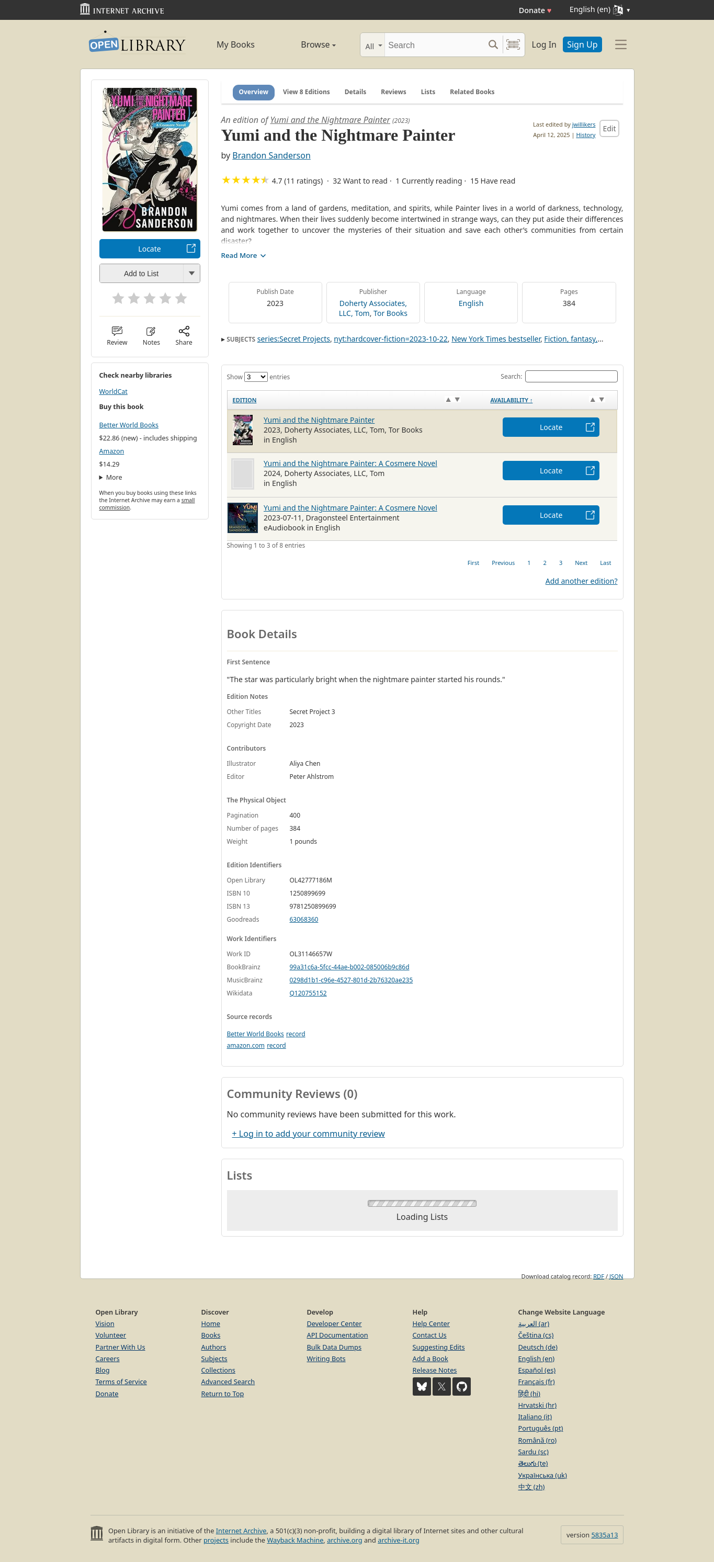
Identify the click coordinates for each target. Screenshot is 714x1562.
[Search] (434, 45)
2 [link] (545, 563)
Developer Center (334, 1323)
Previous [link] (503, 563)
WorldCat (113, 391)
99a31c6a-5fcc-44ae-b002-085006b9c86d (350, 967)
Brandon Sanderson (271, 155)
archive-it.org (399, 1540)
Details (356, 91)
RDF (598, 1276)
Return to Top (222, 1393)
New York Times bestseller (495, 339)
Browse (306, 44)
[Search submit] (493, 44)
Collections (218, 1370)
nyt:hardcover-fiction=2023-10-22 (390, 339)
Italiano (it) (535, 1416)
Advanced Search (228, 1381)
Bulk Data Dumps (334, 1347)
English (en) (536, 1358)
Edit (609, 128)
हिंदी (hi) (529, 1393)
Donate (535, 10)
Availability (511, 400)
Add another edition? (582, 581)
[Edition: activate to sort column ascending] (356, 400)
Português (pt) (540, 1428)
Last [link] (605, 563)
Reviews (393, 91)
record (295, 1033)
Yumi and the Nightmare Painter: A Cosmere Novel (350, 463)
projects (216, 1540)
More (114, 477)
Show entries (258, 376)
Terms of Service (121, 1381)
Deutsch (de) (538, 1347)
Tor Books (390, 313)
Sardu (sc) (533, 1451)
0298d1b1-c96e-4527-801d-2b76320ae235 (351, 980)
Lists (428, 91)
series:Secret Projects (293, 339)
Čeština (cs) (536, 1335)
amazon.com (246, 1045)
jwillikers (584, 124)
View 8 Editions (306, 91)
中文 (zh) (531, 1486)
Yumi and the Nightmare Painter (330, 120)
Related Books (472, 91)
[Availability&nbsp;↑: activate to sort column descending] (551, 400)
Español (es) (537, 1370)
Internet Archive (241, 1530)
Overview (254, 91)
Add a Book (430, 1358)
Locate (149, 249)
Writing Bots (326, 1358)
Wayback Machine (295, 1540)
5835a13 (604, 1535)
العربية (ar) (533, 1323)
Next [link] (581, 563)
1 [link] (528, 563)
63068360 (304, 919)
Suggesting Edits (439, 1347)
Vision (105, 1323)
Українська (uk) (542, 1475)
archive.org (344, 1540)
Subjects (214, 1358)
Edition (245, 400)
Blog (103, 1370)
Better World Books (129, 425)
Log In (544, 44)
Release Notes (435, 1370)
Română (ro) (537, 1440)
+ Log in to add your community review (308, 1133)
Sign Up (582, 44)
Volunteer (111, 1335)
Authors (213, 1347)
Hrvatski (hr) (537, 1405)
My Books (236, 44)
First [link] (473, 563)
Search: (559, 376)
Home (210, 1323)
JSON (616, 1276)
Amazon (111, 451)
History (585, 135)
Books (211, 1335)
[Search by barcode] (513, 44)
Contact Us (430, 1335)
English (471, 303)
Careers (108, 1358)
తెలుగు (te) (533, 1463)
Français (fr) (536, 1381)
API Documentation (337, 1335)
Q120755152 (308, 993)
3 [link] (560, 563)
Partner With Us (120, 1347)
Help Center (431, 1323)
